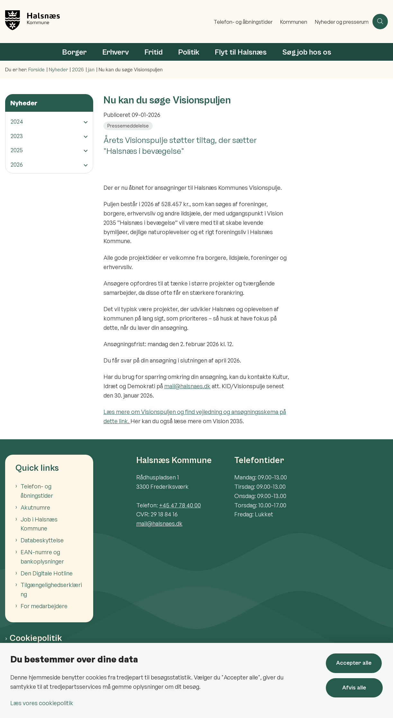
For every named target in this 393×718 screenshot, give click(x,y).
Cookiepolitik (36, 638)
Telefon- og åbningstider (37, 491)
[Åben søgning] (380, 21)
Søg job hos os (306, 52)
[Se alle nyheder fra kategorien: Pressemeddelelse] (128, 125)
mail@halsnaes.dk (187, 386)
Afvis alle (355, 687)
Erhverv (115, 52)
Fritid (153, 52)
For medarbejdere (44, 605)
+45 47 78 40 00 (180, 505)
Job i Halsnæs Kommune (39, 524)
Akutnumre (35, 507)
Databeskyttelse (42, 540)
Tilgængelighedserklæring (51, 589)
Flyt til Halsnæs (241, 52)
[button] (84, 122)
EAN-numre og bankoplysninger (42, 556)
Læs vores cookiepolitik (41, 702)
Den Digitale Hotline (47, 573)
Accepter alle (354, 663)
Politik (188, 52)
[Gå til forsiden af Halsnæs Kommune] (105, 21)
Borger (74, 52)
